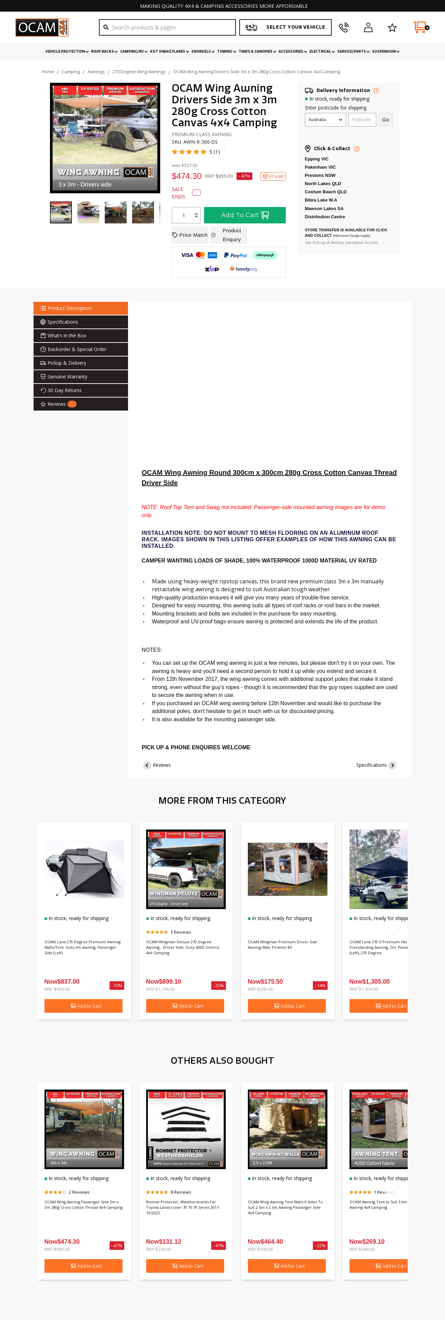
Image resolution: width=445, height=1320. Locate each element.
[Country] (325, 120)
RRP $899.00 (56, 1249)
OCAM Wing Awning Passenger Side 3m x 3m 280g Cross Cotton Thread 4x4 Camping (83, 1209)
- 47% (244, 176)
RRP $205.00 (260, 989)
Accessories (293, 52)
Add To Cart (245, 215)
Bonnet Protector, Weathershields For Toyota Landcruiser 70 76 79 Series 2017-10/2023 (178, 1213)
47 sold (273, 176)
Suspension (386, 52)
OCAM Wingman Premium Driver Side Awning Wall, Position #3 (286, 946)
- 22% (320, 1245)
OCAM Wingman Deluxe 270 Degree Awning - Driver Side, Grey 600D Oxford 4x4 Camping (183, 949)
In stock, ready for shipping (339, 98)
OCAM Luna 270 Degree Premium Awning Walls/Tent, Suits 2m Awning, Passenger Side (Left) (83, 953)
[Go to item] (88, 213)
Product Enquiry (226, 235)
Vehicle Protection (67, 52)
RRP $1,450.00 (363, 989)
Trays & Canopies (258, 52)
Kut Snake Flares (169, 52)
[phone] (344, 27)
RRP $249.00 (158, 1249)
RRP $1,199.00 (160, 989)
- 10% (117, 985)
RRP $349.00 (361, 1249)
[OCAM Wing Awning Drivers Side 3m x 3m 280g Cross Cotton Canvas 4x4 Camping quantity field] (186, 215)
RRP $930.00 (56, 989)
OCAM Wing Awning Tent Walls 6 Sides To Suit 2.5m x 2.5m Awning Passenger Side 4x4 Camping (287, 1209)
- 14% (320, 985)
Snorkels (203, 52)
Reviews (162, 765)
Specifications (371, 765)
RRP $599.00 (260, 1249)
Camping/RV (134, 52)
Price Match (189, 235)
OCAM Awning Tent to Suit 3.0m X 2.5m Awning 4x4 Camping (387, 1206)
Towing (227, 52)
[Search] (167, 27)
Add (86, 1006)
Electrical (322, 52)
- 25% (218, 985)
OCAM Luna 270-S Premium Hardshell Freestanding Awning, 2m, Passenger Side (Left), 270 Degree (386, 953)
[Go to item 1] (61, 213)
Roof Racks (104, 52)
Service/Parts (353, 52)
